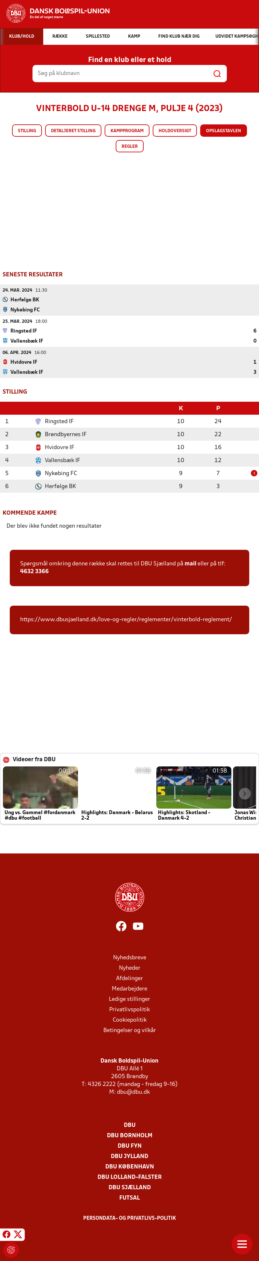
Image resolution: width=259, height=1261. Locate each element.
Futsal (129, 1197)
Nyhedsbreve (129, 957)
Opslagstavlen (223, 131)
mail (190, 563)
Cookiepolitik (130, 1019)
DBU (130, 1125)
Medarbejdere (129, 988)
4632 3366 (34, 571)
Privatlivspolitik (129, 1009)
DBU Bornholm (129, 1135)
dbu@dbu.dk (133, 1091)
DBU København (129, 1166)
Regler (130, 147)
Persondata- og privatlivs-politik (129, 1218)
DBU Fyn (130, 1145)
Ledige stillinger (129, 999)
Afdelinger (129, 978)
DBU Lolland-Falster (129, 1176)
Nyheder (129, 967)
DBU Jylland (129, 1156)
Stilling (27, 131)
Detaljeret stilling (73, 131)
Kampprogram (127, 131)
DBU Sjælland (130, 1187)
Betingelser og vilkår (129, 1030)
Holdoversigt (175, 131)
